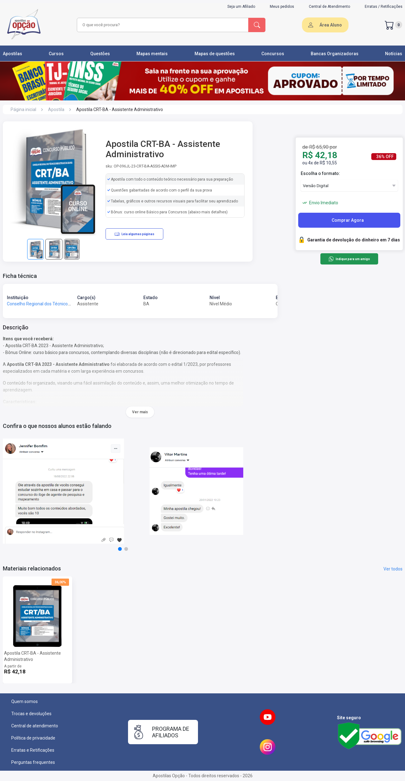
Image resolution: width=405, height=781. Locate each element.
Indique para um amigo (349, 258)
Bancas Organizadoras (334, 53)
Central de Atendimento (329, 6)
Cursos (56, 53)
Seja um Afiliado (241, 6)
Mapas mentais (152, 53)
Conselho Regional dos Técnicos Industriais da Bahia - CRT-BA (67, 303)
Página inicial (23, 109)
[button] (120, 549)
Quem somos (24, 701)
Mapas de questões (215, 53)
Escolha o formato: (320, 173)
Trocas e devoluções (31, 713)
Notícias (393, 53)
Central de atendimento (34, 725)
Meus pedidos (282, 6)
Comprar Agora (348, 220)
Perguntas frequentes (33, 762)
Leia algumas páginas (134, 233)
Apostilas (12, 53)
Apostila (56, 109)
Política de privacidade (33, 737)
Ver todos (393, 568)
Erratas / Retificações (384, 6)
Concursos (272, 53)
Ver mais (140, 412)
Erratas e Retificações (32, 750)
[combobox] (161, 25)
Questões (100, 53)
